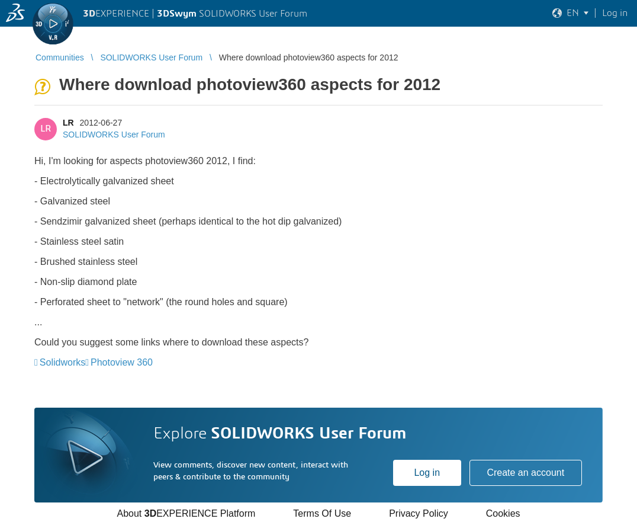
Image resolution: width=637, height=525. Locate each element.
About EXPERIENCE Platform (186, 513)
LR (68, 122)
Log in (427, 473)
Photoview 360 (122, 362)
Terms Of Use (322, 513)
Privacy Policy (418, 513)
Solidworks (62, 362)
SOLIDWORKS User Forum (114, 134)
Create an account (525, 473)
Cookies (503, 513)
